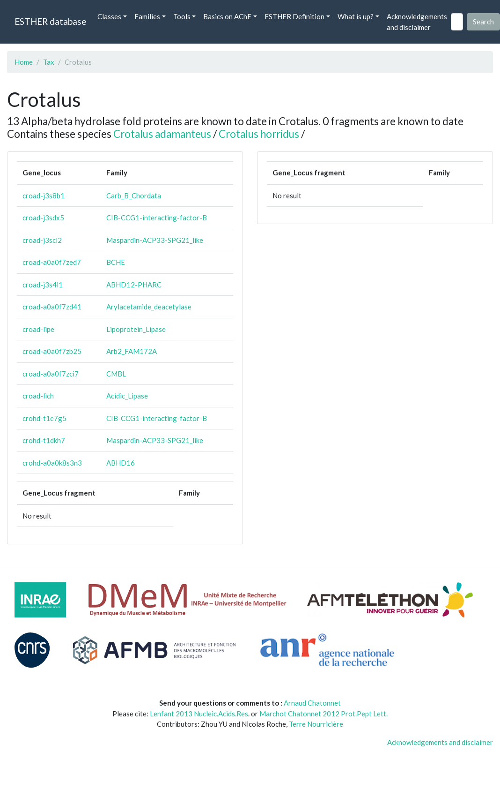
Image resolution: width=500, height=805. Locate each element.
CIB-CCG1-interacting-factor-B (156, 217)
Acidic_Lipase (127, 395)
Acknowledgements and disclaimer (417, 21)
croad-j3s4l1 (42, 284)
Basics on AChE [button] (227, 16)
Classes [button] (109, 16)
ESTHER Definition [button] (294, 16)
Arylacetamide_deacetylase (148, 306)
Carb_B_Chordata (133, 195)
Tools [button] (182, 16)
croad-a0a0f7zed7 (51, 262)
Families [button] (147, 16)
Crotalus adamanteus (162, 134)
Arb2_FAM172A (131, 351)
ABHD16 (120, 463)
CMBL (116, 373)
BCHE (115, 262)
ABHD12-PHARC (134, 284)
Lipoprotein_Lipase (136, 329)
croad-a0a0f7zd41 (51, 306)
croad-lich (38, 395)
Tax (48, 62)
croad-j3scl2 (42, 240)
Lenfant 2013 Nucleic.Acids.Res (199, 713)
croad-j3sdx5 (43, 217)
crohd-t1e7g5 (44, 418)
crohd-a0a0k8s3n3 (52, 463)
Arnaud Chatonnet (312, 703)
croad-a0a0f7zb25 (51, 351)
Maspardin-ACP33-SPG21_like (154, 240)
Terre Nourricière (316, 724)
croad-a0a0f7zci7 (50, 373)
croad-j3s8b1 (43, 195)
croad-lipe (38, 329)
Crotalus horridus (259, 134)
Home (24, 62)
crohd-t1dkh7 (43, 440)
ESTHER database (50, 21)
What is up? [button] (356, 16)
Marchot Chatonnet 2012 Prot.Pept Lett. (323, 713)
